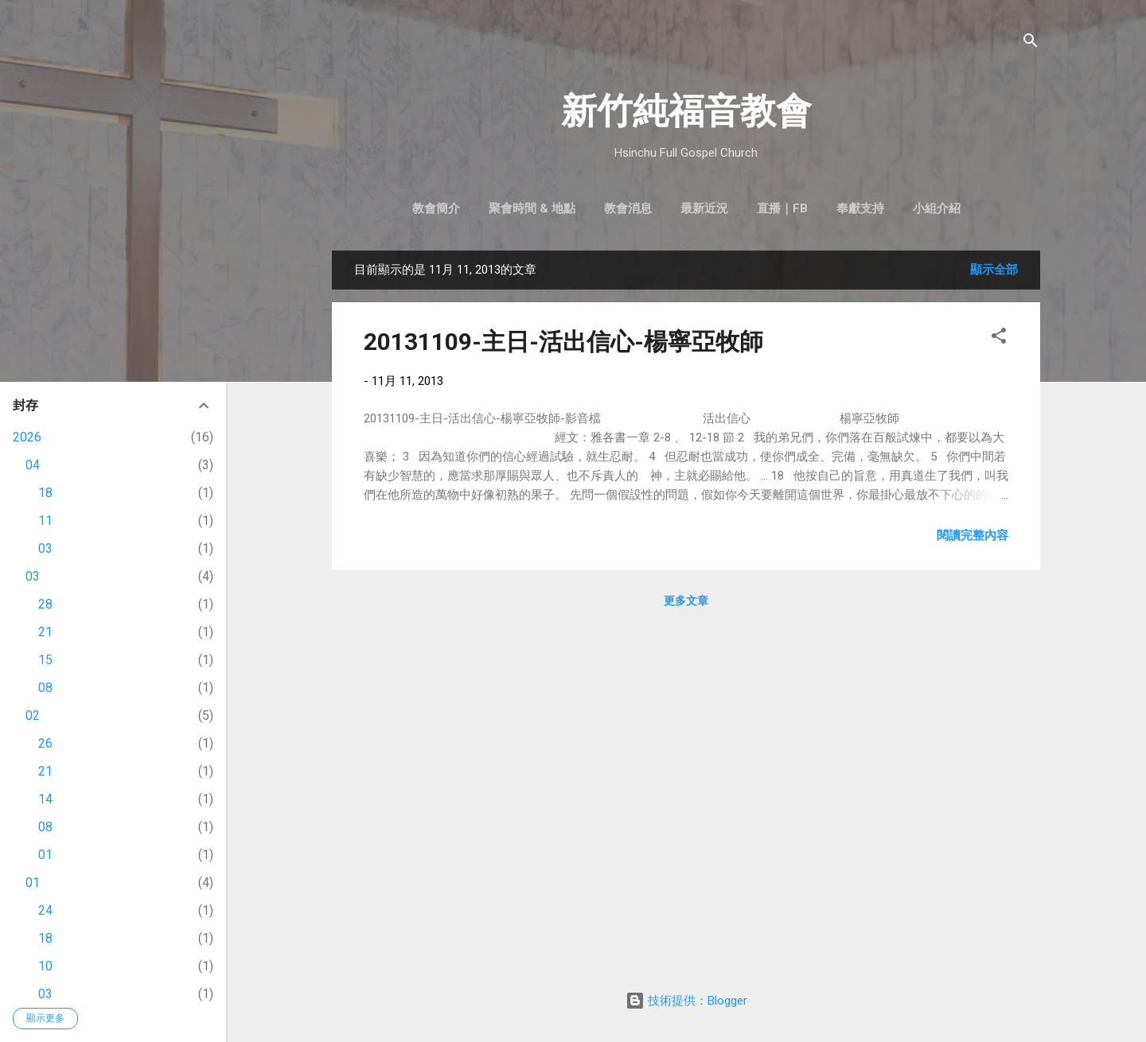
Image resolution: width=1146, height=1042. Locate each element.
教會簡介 (436, 208)
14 (45, 799)
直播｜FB (782, 208)
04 (32, 464)
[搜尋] (1030, 43)
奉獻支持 (860, 208)
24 (45, 910)
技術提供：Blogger (686, 1000)
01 (45, 854)
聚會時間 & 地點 (532, 208)
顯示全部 (994, 269)
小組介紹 (937, 208)
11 (45, 520)
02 (32, 715)
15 (45, 659)
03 (45, 548)
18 (45, 492)
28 (45, 604)
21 (45, 632)
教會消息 (628, 208)
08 (45, 687)
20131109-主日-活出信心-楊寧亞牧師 (563, 342)
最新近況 (704, 208)
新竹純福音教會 (686, 111)
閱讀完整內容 (972, 535)
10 (45, 966)
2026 (27, 437)
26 (45, 743)
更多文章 (686, 600)
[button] (998, 338)
